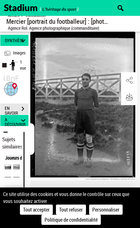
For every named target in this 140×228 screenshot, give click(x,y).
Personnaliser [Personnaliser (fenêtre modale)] (105, 209)
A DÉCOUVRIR (16, 120)
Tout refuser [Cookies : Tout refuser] (71, 209)
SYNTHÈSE (16, 40)
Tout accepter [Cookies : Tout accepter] (36, 209)
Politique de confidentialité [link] (71, 219)
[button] (11, 88)
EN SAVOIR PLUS (16, 109)
